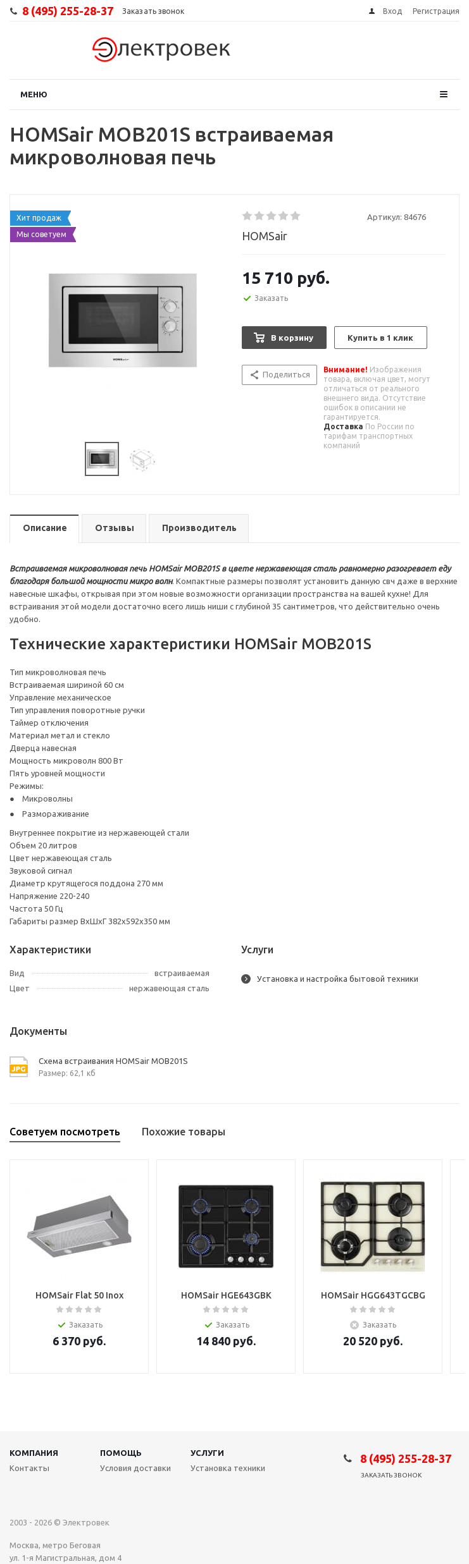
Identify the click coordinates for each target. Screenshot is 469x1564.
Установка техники (228, 1467)
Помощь (121, 1452)
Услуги (207, 1452)
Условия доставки (135, 1467)
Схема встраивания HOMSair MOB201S (113, 1060)
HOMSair (264, 235)
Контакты (29, 1467)
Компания (33, 1452)
